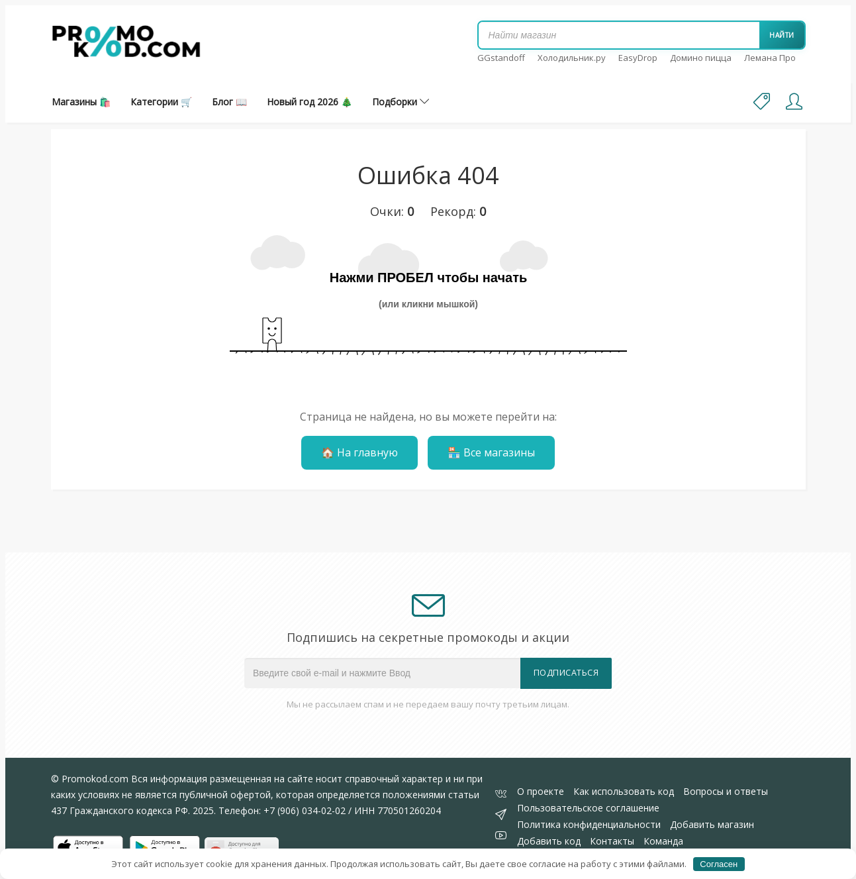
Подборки (400, 101)
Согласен (718, 864)
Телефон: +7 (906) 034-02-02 (282, 810)
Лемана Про (770, 58)
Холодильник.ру (572, 58)
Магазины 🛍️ (81, 101)
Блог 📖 (229, 101)
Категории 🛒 (161, 101)
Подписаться (566, 672)
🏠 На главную (359, 452)
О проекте (540, 791)
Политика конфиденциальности (589, 824)
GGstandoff (501, 58)
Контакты (612, 841)
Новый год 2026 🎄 (309, 101)
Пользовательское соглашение (588, 807)
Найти (781, 35)
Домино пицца (701, 58)
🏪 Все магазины (491, 452)
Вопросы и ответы (725, 791)
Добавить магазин (712, 824)
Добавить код (549, 841)
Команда (663, 841)
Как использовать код (623, 791)
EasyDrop (637, 58)
